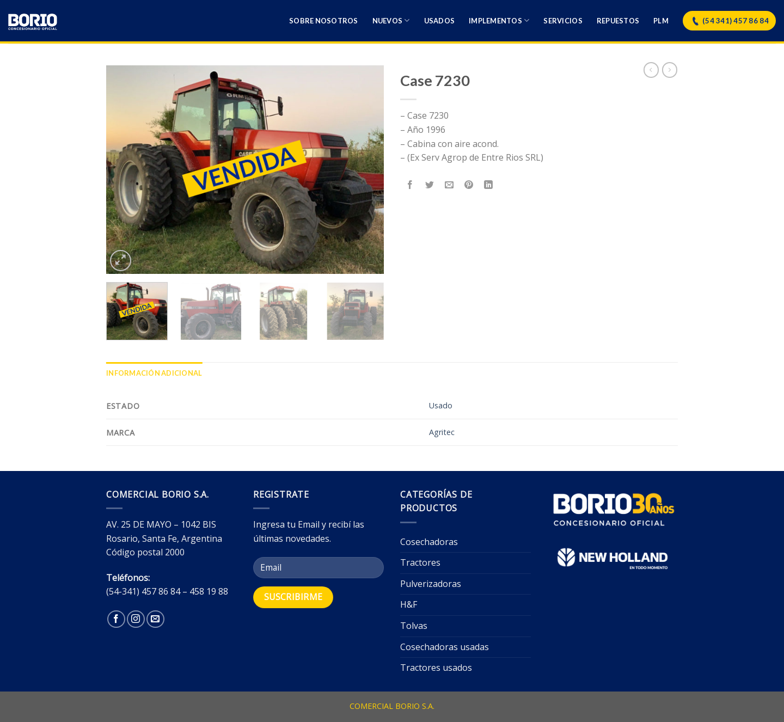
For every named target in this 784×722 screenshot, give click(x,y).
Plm (661, 20)
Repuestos (618, 20)
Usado (440, 405)
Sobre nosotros (323, 20)
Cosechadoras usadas (444, 647)
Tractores (420, 562)
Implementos (499, 20)
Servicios (562, 20)
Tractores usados (436, 668)
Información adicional (154, 373)
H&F (408, 604)
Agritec (442, 432)
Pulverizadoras (430, 584)
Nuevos (391, 20)
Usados (439, 20)
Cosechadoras (429, 542)
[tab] (154, 373)
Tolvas (413, 626)
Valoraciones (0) (243, 373)
